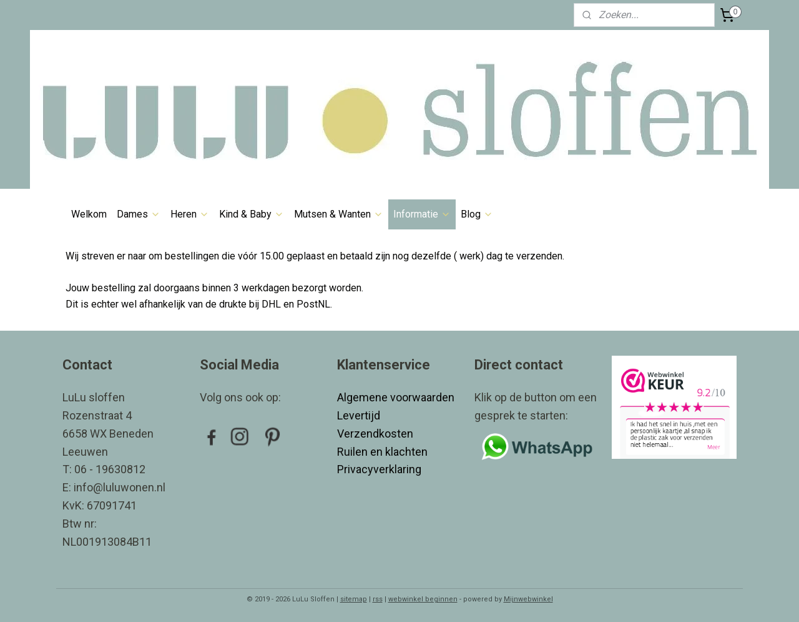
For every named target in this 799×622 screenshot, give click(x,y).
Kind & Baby (251, 214)
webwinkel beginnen (423, 599)
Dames (138, 214)
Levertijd (360, 415)
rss (378, 599)
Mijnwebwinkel (528, 599)
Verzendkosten (376, 433)
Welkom (89, 214)
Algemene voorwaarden (395, 397)
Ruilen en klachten (383, 451)
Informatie (422, 214)
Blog (477, 214)
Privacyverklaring (379, 469)
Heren (189, 214)
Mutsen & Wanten (338, 214)
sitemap (353, 599)
